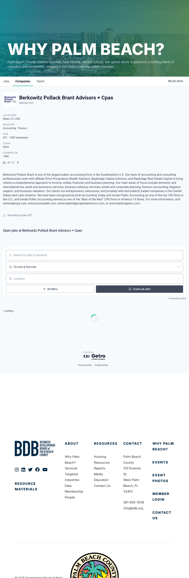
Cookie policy (101, 365)
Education (101, 480)
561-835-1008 (134, 502)
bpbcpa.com (26, 102)
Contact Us (102, 486)
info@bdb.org (133, 508)
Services (71, 468)
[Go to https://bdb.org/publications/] (36, 490)
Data (68, 486)
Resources (106, 443)
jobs (6, 81)
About (72, 443)
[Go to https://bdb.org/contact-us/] (163, 515)
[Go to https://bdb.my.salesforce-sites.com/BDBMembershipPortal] (163, 496)
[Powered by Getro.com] (94, 355)
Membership (74, 491)
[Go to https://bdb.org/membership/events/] (163, 462)
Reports (99, 468)
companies (22, 81)
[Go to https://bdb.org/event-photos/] (163, 478)
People (70, 497)
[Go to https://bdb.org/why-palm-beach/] (163, 446)
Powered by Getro (177, 298)
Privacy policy (85, 365)
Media (98, 474)
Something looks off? (17, 215)
